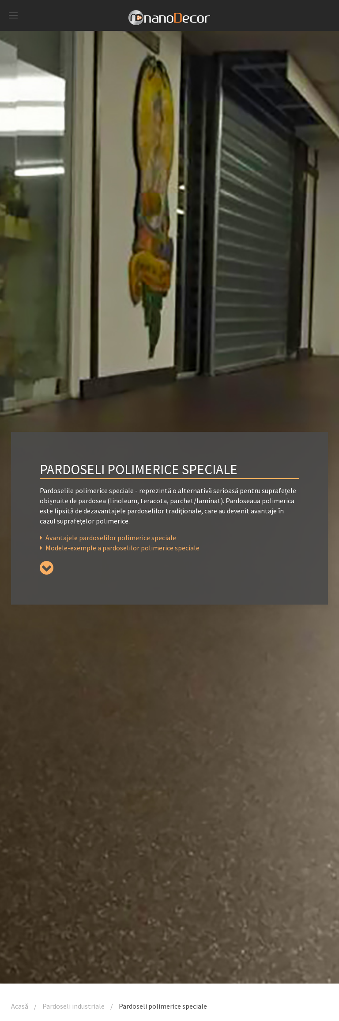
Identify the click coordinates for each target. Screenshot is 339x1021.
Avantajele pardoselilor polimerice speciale (108, 537)
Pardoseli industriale (73, 1006)
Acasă (19, 1006)
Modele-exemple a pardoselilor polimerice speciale (120, 547)
